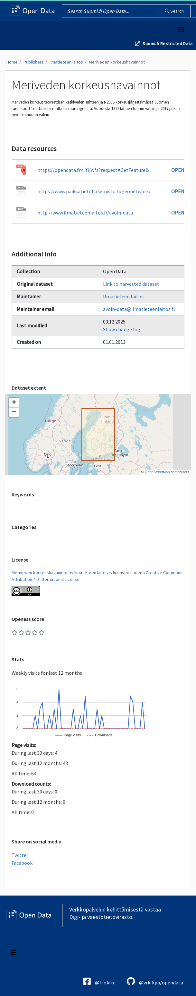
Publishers (33, 62)
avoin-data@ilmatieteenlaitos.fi (139, 309)
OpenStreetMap (157, 472)
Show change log (121, 329)
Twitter (20, 855)
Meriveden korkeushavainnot (117, 62)
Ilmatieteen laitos (66, 62)
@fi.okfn (98, 981)
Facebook (22, 863)
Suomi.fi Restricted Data (167, 43)
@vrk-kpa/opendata (155, 981)
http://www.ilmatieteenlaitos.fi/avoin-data (85, 212)
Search (174, 11)
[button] (14, 403)
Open (177, 170)
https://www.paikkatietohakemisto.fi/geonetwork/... (95, 191)
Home (12, 62)
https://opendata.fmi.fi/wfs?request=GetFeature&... (94, 170)
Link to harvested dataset (131, 284)
